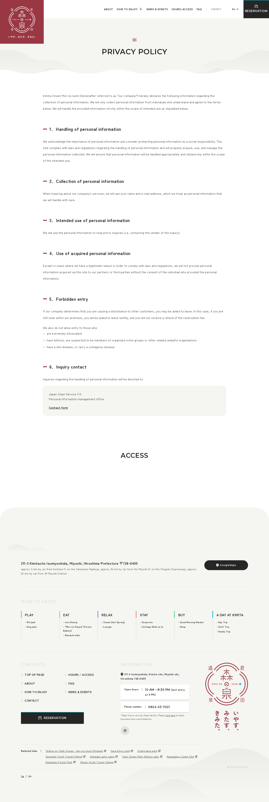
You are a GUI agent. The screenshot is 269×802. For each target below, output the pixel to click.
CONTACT (216, 9)
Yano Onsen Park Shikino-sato (140, 756)
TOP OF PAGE (34, 674)
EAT (66, 614)
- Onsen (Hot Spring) (113, 622)
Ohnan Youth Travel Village (96, 762)
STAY (144, 614)
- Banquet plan (71, 635)
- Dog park (31, 626)
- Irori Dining (70, 622)
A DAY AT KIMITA (230, 614)
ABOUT (108, 9)
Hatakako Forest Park (59, 762)
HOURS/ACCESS (182, 9)
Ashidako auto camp (102, 756)
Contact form (58, 407)
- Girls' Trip (223, 626)
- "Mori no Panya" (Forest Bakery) (77, 628)
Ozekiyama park (147, 751)
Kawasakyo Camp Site (180, 756)
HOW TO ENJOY (127, 9)
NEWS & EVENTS (157, 9)
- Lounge (107, 626)
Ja (22, 776)
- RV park (30, 622)
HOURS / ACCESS (81, 674)
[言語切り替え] (235, 9)
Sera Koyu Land (120, 751)
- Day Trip (222, 622)
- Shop (182, 626)
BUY (181, 614)
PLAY (29, 614)
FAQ (199, 9)
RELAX (107, 614)
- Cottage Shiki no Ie (151, 626)
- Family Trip (224, 631)
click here (170, 715)
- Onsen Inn (146, 622)
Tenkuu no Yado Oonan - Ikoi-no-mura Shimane (74, 751)
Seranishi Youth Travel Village (64, 756)
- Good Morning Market (191, 622)
